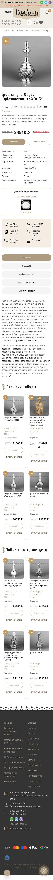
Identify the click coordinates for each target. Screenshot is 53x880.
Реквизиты (33, 754)
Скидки (31, 733)
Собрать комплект (26, 197)
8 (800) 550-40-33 (11, 20)
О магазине (33, 738)
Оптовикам (33, 744)
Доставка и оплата (26, 282)
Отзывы (32, 723)
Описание (26, 258)
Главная (8, 723)
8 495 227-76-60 (18, 814)
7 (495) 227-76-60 (11, 24)
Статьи (31, 760)
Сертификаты (34, 765)
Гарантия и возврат (26, 291)
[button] (49, 63)
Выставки (33, 770)
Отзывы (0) (26, 266)
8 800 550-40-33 (18, 811)
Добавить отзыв (26, 274)
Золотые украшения (14, 762)
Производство (35, 776)
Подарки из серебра (14, 767)
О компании (10, 781)
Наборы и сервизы (13, 757)
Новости (32, 728)
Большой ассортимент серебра (10, 731)
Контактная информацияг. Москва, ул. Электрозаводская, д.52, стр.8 (29, 795)
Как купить (33, 749)
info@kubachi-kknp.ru (20, 828)
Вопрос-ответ (34, 781)
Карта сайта (34, 786)
